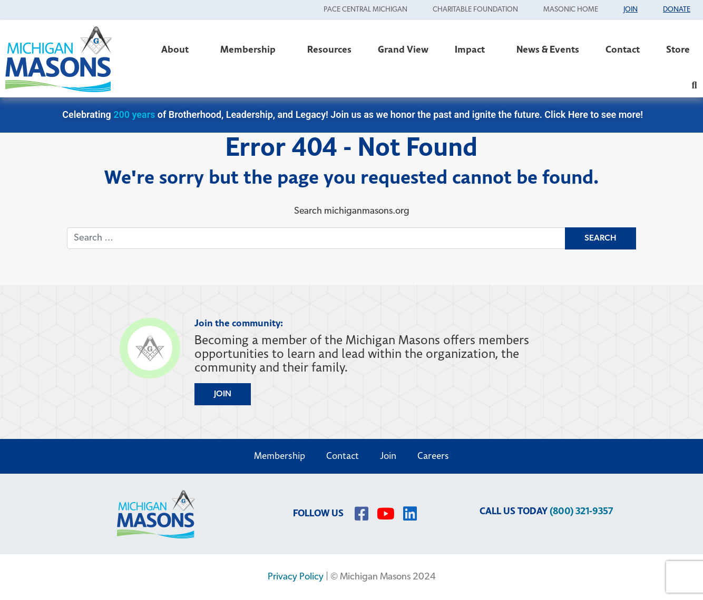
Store (678, 49)
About (177, 49)
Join (388, 456)
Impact (472, 49)
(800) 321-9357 (581, 511)
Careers (433, 456)
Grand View (403, 49)
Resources (329, 49)
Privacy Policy (296, 577)
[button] (694, 85)
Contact (623, 49)
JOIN (222, 394)
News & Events (547, 49)
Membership (250, 49)
